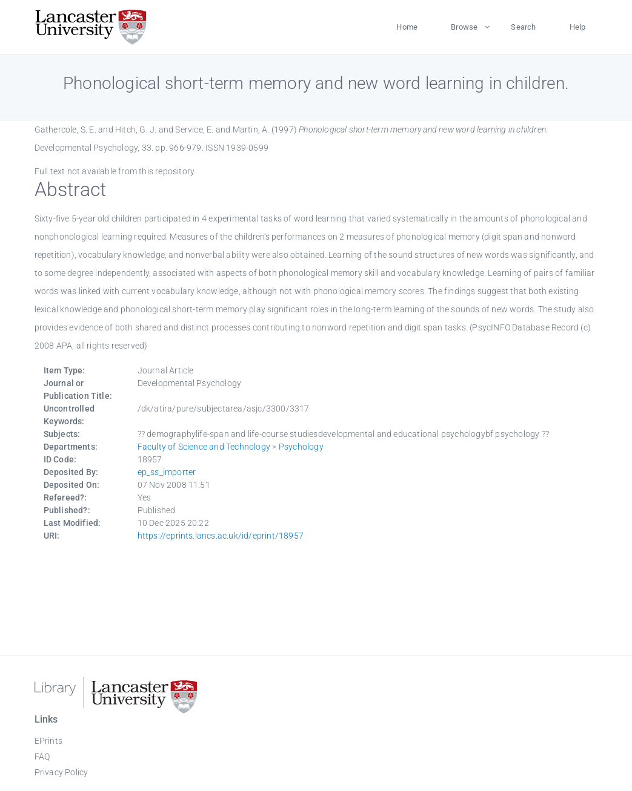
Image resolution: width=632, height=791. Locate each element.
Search (523, 26)
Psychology (301, 446)
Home (406, 26)
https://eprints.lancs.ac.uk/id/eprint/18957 (221, 535)
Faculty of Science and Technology (204, 446)
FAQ (42, 756)
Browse (464, 26)
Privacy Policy (61, 772)
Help (578, 26)
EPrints (48, 741)
